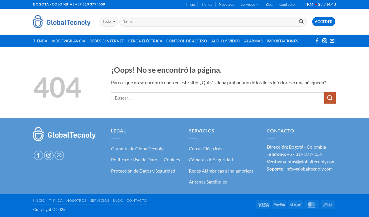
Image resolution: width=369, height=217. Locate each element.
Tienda (206, 4)
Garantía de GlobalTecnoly (137, 148)
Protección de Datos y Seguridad (143, 170)
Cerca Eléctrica (145, 41)
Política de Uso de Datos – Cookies (145, 159)
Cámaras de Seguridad (211, 159)
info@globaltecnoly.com (309, 168)
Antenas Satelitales (208, 181)
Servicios (250, 4)
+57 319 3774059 (304, 154)
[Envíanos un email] (332, 41)
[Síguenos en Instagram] (324, 41)
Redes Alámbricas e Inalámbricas (221, 170)
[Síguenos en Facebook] (317, 41)
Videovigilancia (69, 41)
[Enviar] (301, 22)
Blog (269, 4)
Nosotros (226, 4)
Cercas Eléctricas (205, 148)
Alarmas (253, 41)
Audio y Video (225, 41)
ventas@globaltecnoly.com (309, 161)
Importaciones (282, 41)
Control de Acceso (186, 41)
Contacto (287, 4)
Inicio (190, 4)
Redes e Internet (106, 41)
